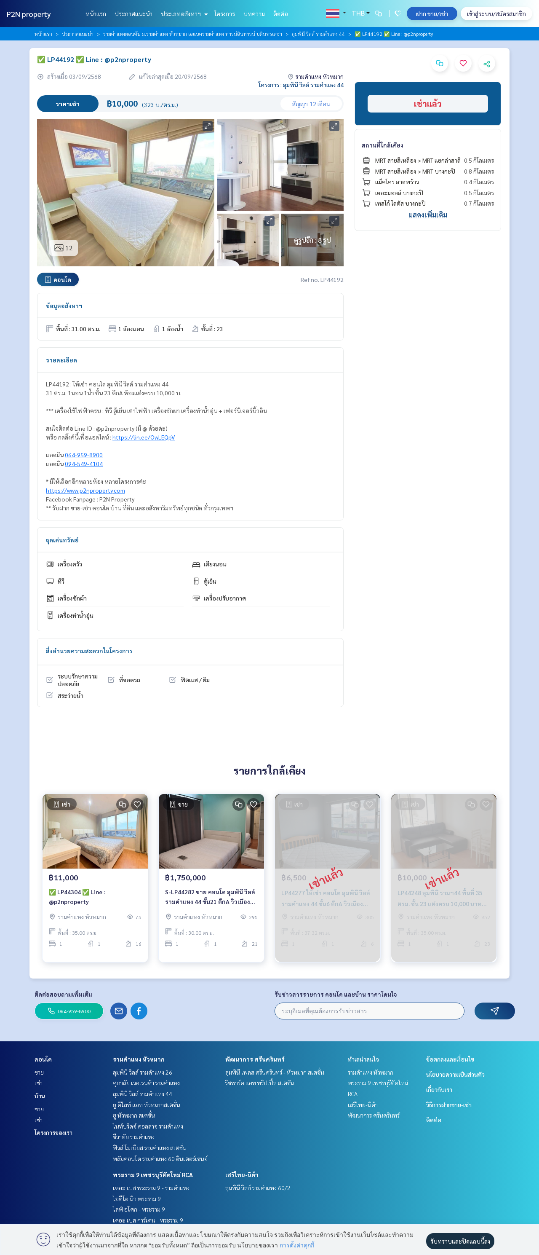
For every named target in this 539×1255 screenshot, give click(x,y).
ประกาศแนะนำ (133, 13)
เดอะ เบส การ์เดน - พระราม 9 (148, 1220)
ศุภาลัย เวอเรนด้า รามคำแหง (146, 1082)
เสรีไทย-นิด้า (242, 1174)
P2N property (29, 14)
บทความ (254, 13)
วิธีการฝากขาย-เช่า (449, 1104)
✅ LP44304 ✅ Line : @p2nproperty (77, 903)
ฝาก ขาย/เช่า (432, 13)
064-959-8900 (84, 455)
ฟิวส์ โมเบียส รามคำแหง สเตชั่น (150, 1147)
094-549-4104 (84, 463)
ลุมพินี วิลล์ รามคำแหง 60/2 (258, 1187)
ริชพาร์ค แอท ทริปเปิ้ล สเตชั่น (259, 1082)
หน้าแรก (95, 13)
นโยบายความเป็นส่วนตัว (455, 1074)
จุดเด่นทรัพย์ (62, 540)
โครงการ (224, 13)
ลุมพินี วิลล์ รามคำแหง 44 (318, 33)
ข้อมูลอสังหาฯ (64, 305)
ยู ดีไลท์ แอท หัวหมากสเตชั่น (146, 1104)
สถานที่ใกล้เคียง (382, 145)
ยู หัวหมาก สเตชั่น (134, 1115)
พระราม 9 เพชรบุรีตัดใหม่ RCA (153, 1174)
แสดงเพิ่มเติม (427, 214)
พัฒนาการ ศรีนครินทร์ (255, 1059)
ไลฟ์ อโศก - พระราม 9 (139, 1209)
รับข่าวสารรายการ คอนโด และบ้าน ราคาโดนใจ (336, 994)
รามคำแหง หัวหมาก (139, 1059)
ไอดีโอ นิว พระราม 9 (137, 1198)
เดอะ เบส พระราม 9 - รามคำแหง (151, 1187)
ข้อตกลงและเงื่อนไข (450, 1059)
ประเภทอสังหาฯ (183, 13)
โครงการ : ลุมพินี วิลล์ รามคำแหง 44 (301, 84)
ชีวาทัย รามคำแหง (134, 1136)
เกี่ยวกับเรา (439, 1089)
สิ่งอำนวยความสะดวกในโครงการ (89, 650)
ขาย (39, 1072)
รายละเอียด (61, 360)
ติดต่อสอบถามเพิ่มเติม (63, 994)
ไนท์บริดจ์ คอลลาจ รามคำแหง (148, 1126)
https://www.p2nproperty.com (85, 490)
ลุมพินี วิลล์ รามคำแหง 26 (142, 1072)
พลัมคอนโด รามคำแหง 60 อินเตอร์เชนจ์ (160, 1158)
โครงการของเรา (53, 1132)
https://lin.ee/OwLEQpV (143, 437)
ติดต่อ (280, 13)
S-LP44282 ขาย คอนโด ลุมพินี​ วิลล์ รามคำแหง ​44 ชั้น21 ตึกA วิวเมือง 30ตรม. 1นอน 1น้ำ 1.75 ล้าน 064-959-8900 (210, 904)
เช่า (39, 1082)
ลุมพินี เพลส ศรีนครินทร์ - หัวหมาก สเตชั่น (274, 1072)
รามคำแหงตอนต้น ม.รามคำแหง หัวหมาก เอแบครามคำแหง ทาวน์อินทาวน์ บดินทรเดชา (192, 33)
